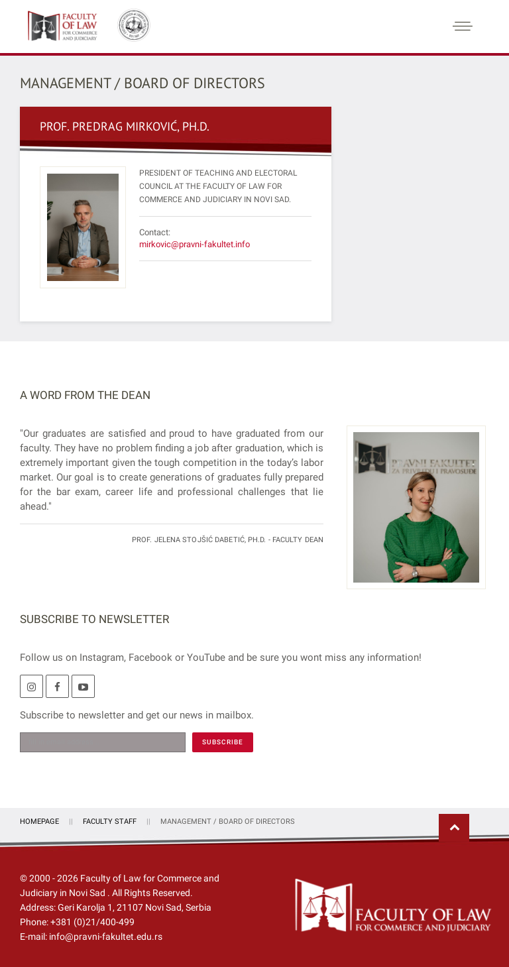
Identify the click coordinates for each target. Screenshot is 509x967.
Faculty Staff (110, 819)
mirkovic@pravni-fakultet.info (194, 242)
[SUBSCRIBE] (222, 740)
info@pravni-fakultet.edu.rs (105, 934)
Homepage (39, 819)
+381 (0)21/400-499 (92, 920)
